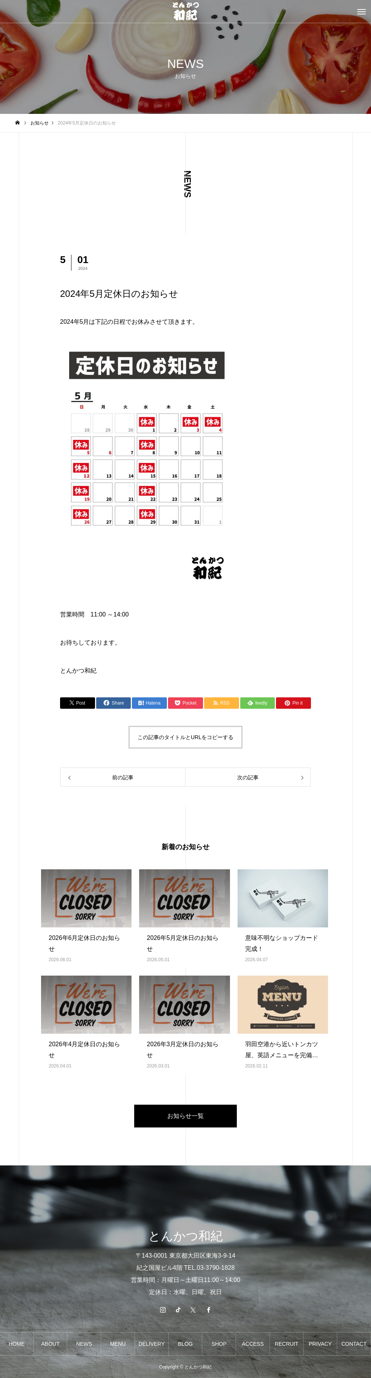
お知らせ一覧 (185, 1116)
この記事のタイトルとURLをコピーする (185, 737)
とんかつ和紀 (78, 670)
